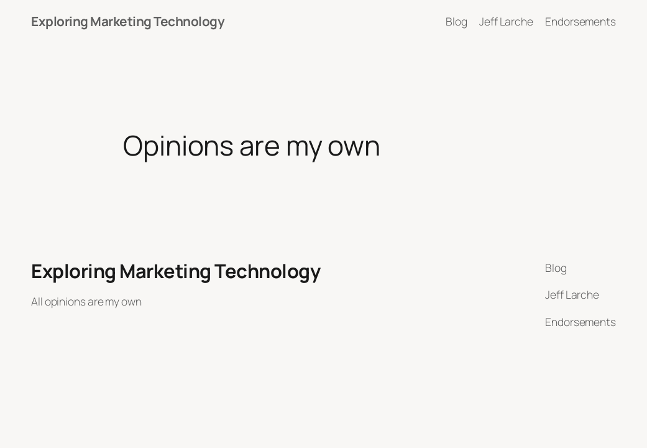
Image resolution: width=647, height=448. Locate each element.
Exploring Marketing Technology (127, 21)
